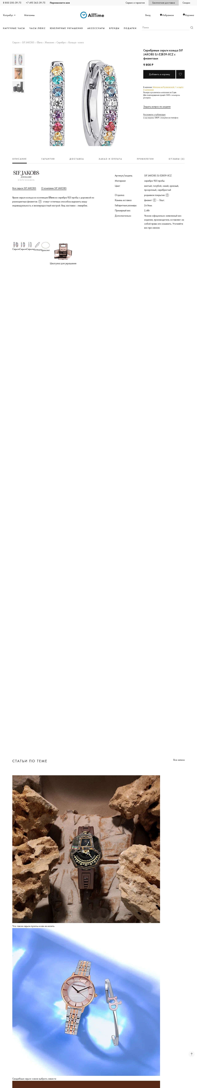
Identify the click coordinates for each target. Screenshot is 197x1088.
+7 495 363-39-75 (35, 2)
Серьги (15, 42)
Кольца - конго (76, 42)
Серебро (61, 42)
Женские (49, 42)
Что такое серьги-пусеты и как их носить (33, 926)
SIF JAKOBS (28, 42)
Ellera (39, 42)
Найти (192, 28)
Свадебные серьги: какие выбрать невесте (34, 1078)
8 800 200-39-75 (12, 2)
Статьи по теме (29, 761)
